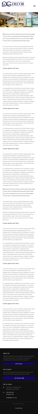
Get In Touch (19, 363)
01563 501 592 (10, 394)
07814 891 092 (10, 392)
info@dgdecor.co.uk (11, 397)
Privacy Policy (18, 408)
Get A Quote (19, 378)
